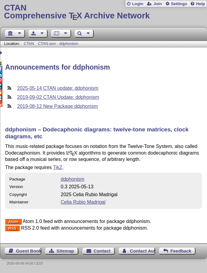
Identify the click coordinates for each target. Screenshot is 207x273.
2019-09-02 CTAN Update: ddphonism (58, 97)
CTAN (29, 43)
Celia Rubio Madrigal (83, 202)
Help (200, 4)
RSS (12, 228)
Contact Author (142, 250)
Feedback (181, 250)
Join (157, 4)
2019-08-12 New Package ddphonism (57, 106)
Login (137, 4)
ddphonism (72, 179)
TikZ (57, 167)
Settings (179, 4)
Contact (102, 250)
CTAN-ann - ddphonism (58, 43)
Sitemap (65, 250)
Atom (13, 221)
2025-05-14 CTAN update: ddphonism (57, 88)
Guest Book (28, 250)
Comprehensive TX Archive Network (103, 12)
